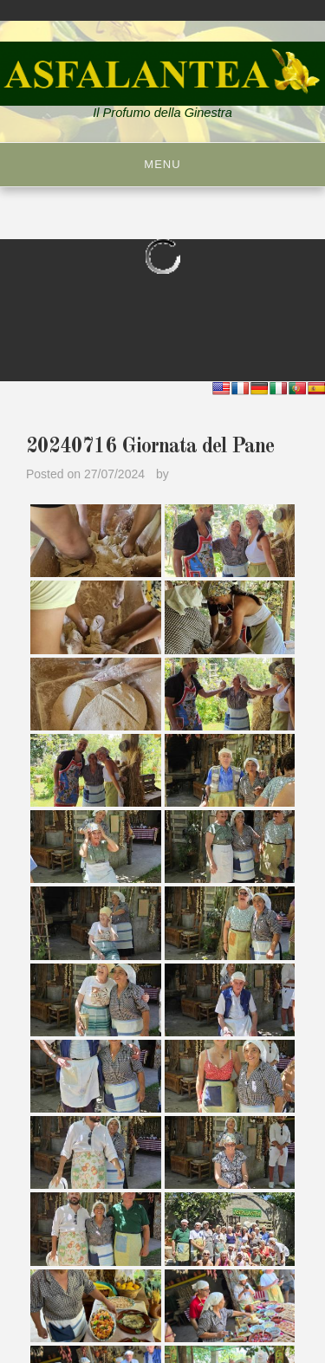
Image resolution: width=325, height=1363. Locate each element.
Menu (162, 164)
